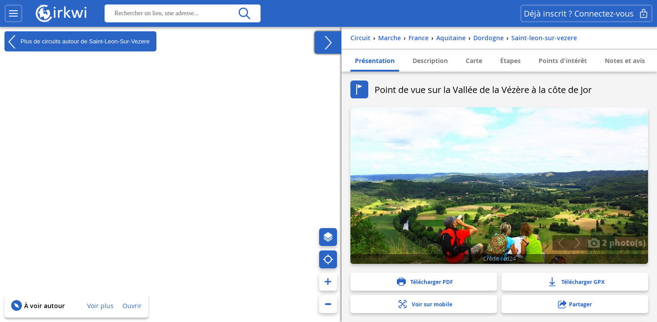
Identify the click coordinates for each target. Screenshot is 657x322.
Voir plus (100, 305)
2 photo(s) (617, 242)
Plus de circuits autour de (77, 41)
